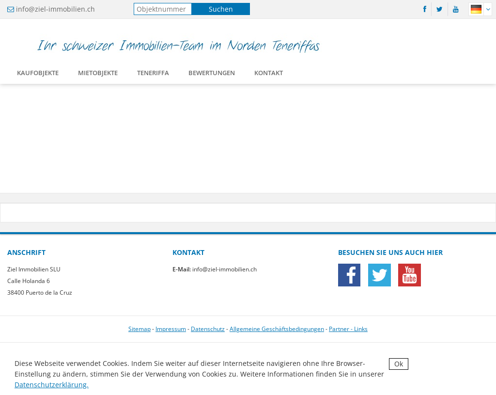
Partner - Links (348, 329)
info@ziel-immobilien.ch (55, 9)
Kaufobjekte (38, 74)
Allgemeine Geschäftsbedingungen (277, 329)
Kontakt (268, 74)
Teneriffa (153, 74)
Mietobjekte (98, 74)
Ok (398, 363)
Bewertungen (211, 74)
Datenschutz (208, 329)
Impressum (170, 329)
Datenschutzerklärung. (52, 384)
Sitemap (139, 329)
